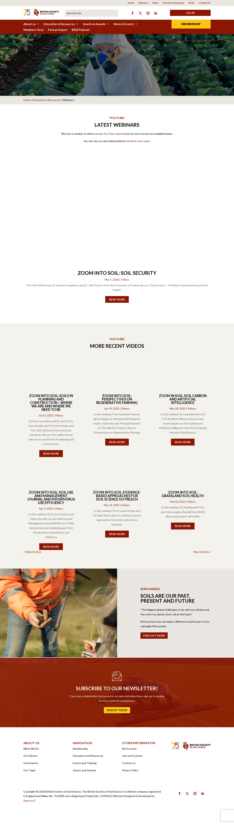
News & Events (124, 24)
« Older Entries (32, 553)
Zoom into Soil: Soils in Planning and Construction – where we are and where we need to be (51, 405)
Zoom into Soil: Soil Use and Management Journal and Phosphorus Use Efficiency (51, 499)
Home (131, 3)
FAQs (191, 3)
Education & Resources (59, 24)
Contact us (128, 765)
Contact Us (205, 3)
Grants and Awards (84, 772)
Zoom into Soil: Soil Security (117, 275)
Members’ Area (33, 29)
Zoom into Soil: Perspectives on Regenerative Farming (117, 401)
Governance (30, 765)
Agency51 (29, 802)
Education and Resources (88, 757)
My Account (129, 750)
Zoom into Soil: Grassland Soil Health (183, 496)
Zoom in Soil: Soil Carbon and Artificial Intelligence (183, 401)
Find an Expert (57, 29)
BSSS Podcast (81, 29)
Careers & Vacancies (173, 3)
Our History (30, 757)
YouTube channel (113, 135)
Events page (142, 142)
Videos (125, 281)
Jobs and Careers (132, 757)
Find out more (154, 637)
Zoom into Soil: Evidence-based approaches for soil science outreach (117, 497)
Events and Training (85, 765)
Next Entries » (202, 553)
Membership (191, 24)
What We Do (31, 750)
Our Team (29, 772)
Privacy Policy (130, 772)
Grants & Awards (94, 24)
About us (143, 3)
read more (117, 301)
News (155, 3)
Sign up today (117, 712)
